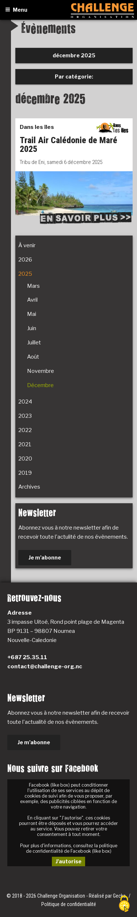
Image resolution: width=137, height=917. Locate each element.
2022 (25, 430)
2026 (25, 259)
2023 (25, 416)
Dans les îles (37, 127)
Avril (32, 300)
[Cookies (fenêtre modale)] (124, 904)
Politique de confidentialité (68, 904)
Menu (16, 10)
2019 (25, 473)
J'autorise (68, 861)
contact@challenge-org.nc (44, 666)
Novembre (40, 371)
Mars (33, 286)
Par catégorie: (74, 76)
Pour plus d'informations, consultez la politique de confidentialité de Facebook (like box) (68, 848)
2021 (24, 444)
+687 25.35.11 (27, 657)
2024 (25, 401)
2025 (25, 274)
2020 (25, 458)
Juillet (34, 342)
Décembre (40, 385)
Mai (31, 314)
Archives (29, 487)
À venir (26, 245)
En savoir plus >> (85, 217)
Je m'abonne (44, 557)
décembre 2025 (74, 55)
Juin (31, 328)
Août (33, 357)
